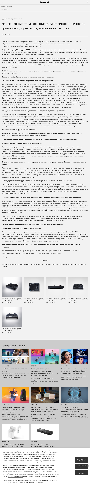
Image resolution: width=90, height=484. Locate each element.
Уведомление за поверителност (33, 477)
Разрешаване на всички (81, 472)
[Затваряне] (88, 466)
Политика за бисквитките (15, 477)
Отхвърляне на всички (81, 466)
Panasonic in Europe (6, 6)
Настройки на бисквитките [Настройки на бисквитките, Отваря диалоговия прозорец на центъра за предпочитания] (81, 460)
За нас (6, 10)
